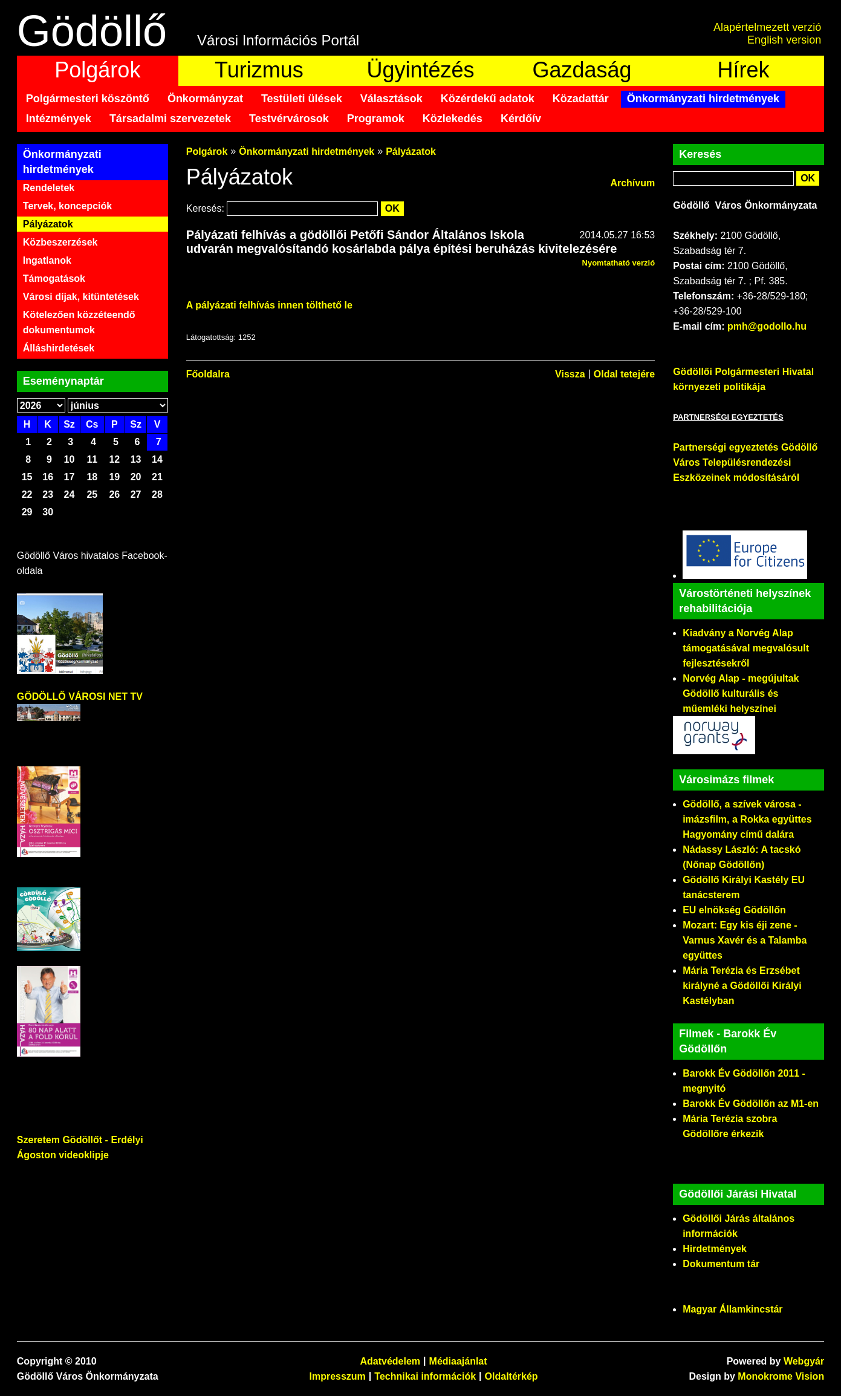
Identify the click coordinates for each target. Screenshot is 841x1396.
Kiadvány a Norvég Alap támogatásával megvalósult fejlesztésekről (746, 648)
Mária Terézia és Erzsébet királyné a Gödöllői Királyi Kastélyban (742, 985)
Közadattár (581, 99)
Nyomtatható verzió (618, 262)
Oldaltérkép (511, 1376)
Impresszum (337, 1376)
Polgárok (97, 69)
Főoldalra (208, 374)
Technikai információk (425, 1376)
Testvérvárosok (289, 119)
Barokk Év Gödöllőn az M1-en (751, 1103)
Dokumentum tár (721, 1264)
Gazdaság (581, 69)
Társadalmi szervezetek (170, 119)
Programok (375, 119)
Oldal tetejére (624, 374)
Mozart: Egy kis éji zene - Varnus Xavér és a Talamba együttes (745, 940)
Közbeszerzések (60, 242)
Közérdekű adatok (487, 99)
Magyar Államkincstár (732, 1309)
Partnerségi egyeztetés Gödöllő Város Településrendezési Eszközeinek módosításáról (745, 462)
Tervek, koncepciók (67, 206)
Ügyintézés (420, 69)
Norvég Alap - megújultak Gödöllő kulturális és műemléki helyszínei (741, 693)
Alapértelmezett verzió (767, 27)
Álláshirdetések (58, 348)
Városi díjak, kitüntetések (81, 297)
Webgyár (804, 1361)
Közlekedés (452, 119)
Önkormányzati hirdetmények (703, 99)
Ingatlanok (47, 260)
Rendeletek (48, 188)
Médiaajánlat (458, 1361)
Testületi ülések (301, 99)
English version (784, 40)
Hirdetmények (715, 1249)
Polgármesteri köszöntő (87, 99)
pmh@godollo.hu (767, 326)
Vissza (570, 374)
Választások (391, 99)
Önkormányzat (205, 99)
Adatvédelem (390, 1361)
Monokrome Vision (781, 1376)
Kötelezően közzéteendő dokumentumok (79, 322)
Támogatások (54, 278)
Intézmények (58, 119)
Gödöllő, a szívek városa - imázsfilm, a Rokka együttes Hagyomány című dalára (747, 819)
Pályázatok (48, 224)
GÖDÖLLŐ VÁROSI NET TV (80, 696)
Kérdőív (521, 119)
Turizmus (259, 69)
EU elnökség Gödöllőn (734, 910)
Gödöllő (92, 31)
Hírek (744, 69)
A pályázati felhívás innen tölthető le (269, 305)
